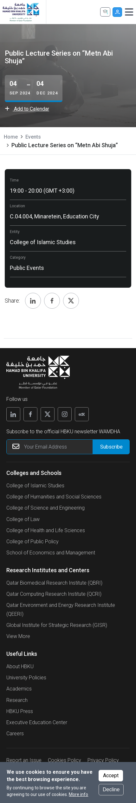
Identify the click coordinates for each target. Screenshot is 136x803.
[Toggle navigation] (129, 12)
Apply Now (105, 12)
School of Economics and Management (50, 553)
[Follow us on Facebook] (30, 414)
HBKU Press (19, 711)
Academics (19, 689)
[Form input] (111, 447)
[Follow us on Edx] (82, 414)
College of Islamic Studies (35, 486)
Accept (111, 775)
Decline (111, 789)
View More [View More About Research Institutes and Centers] (18, 636)
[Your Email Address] (68, 447)
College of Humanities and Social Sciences (53, 497)
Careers (15, 734)
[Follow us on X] (48, 414)
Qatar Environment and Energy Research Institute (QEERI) (60, 609)
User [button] (117, 12)
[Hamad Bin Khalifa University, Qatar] (20, 12)
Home (11, 137)
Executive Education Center (36, 722)
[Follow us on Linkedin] (13, 414)
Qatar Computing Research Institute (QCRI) (53, 594)
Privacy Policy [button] (103, 760)
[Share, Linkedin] (33, 301)
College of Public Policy (32, 542)
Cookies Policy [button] (64, 760)
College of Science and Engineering (45, 508)
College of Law (23, 519)
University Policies (26, 678)
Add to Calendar (27, 109)
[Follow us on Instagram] (65, 414)
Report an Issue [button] (24, 760)
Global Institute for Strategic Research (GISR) (56, 625)
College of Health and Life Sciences (45, 530)
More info (78, 794)
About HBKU (20, 666)
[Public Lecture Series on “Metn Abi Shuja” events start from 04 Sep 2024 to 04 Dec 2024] (33, 88)
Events (33, 137)
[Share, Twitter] (71, 301)
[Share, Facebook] (52, 301)
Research (17, 700)
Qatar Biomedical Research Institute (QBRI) (54, 583)
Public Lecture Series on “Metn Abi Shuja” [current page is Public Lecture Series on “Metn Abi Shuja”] (64, 145)
